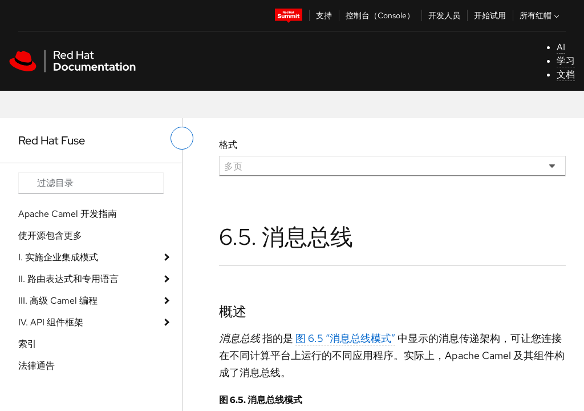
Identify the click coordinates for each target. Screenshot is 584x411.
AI (561, 47)
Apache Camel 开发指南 (67, 214)
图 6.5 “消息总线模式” (345, 338)
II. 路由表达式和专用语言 (68, 279)
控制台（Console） (380, 15)
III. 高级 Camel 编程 (58, 301)
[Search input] (91, 183)
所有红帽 (541, 15)
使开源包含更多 (50, 235)
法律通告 (36, 366)
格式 (228, 145)
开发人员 (444, 15)
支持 (324, 15)
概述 (232, 311)
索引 (27, 344)
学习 (566, 61)
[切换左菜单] (182, 138)
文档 (566, 74)
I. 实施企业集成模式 (58, 257)
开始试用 (490, 15)
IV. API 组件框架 (50, 322)
